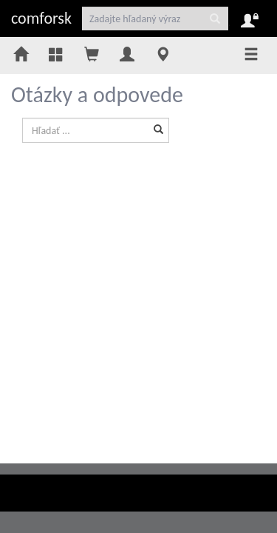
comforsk (41, 18)
